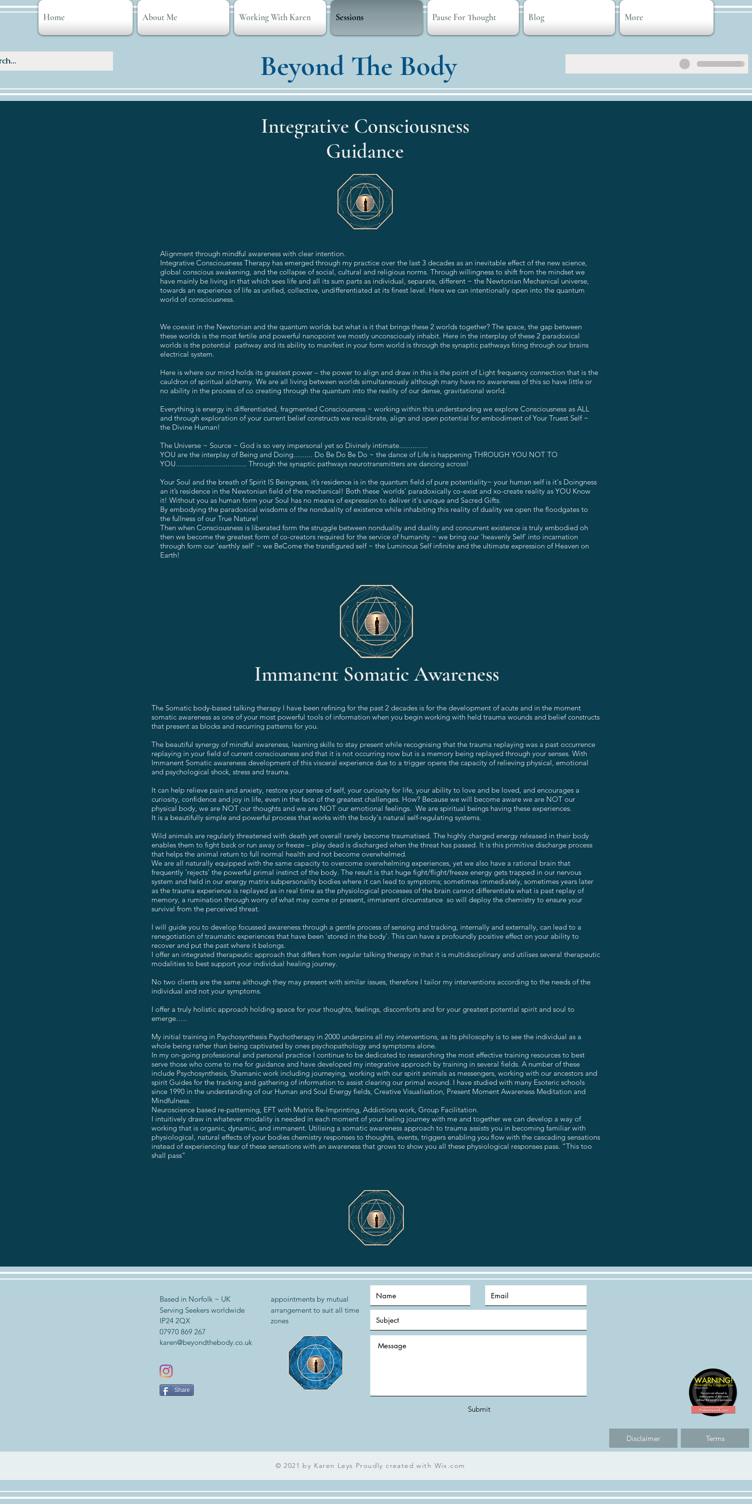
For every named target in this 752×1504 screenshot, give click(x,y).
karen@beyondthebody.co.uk (206, 1342)
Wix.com (450, 1465)
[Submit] (479, 1409)
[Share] (177, 1390)
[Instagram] (166, 1371)
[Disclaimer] (643, 1438)
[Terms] (715, 1438)
